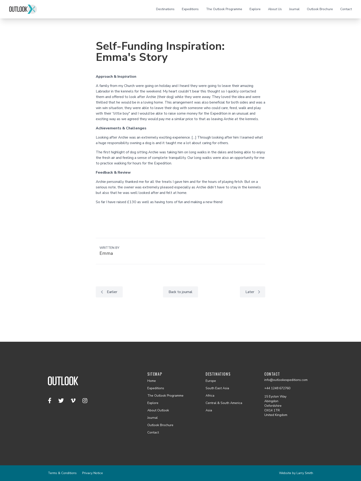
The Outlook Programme (224, 9)
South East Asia (217, 388)
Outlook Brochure (320, 9)
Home (151, 381)
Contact (346, 9)
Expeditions (190, 9)
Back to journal (180, 291)
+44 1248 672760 (277, 388)
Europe (211, 381)
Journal (294, 9)
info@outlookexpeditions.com (286, 380)
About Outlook (158, 410)
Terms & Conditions (62, 473)
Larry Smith (305, 473)
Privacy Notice (92, 473)
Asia (209, 410)
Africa (210, 395)
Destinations (165, 9)
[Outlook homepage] (23, 9)
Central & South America (224, 403)
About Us (275, 9)
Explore (255, 9)
